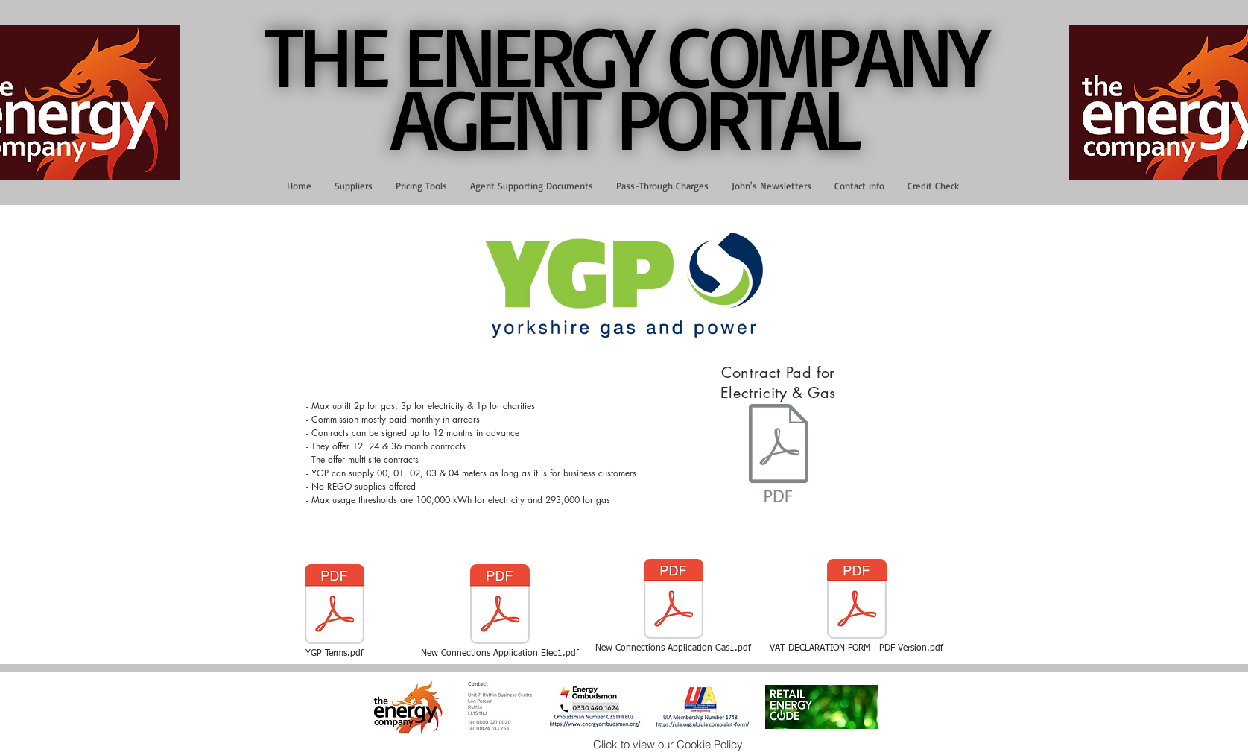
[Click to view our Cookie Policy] (667, 744)
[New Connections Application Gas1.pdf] (673, 607)
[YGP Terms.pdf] (334, 612)
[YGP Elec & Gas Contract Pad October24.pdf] (778, 454)
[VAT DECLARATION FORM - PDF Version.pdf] (856, 607)
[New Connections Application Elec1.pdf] (499, 612)
